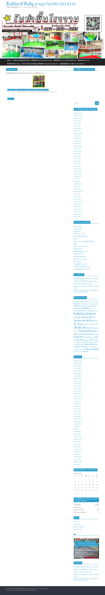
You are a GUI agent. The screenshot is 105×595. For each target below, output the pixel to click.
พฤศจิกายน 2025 (78, 113)
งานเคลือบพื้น (83, 306)
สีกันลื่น (75, 351)
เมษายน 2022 (77, 148)
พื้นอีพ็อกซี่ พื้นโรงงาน (92, 334)
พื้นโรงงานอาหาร (78, 261)
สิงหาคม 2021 (77, 156)
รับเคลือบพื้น (83, 347)
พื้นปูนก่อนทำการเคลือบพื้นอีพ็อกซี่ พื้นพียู (25, 89)
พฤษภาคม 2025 (78, 115)
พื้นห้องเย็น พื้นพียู (91, 324)
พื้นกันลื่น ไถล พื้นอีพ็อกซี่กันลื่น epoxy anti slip (85, 281)
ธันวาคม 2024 (77, 121)
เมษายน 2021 (77, 163)
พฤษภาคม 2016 (78, 204)
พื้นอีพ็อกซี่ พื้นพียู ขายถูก (23, 92)
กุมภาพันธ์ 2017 (78, 184)
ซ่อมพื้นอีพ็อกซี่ (85, 308)
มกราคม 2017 (77, 186)
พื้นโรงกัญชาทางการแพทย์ (80, 259)
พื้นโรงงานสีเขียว (82, 342)
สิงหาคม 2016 (77, 199)
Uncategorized (11, 89)
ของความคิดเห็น (79, 527)
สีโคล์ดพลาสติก (80, 351)
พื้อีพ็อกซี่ (87, 344)
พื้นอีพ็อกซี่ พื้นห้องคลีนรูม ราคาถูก (49, 92)
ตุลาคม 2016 (77, 194)
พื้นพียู (75, 244)
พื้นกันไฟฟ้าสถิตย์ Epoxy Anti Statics (83, 283)
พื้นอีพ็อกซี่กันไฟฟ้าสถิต (79, 256)
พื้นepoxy (86, 311)
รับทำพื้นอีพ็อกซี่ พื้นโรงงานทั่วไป (82, 269)
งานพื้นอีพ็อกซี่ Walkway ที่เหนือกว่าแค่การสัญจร (86, 278)
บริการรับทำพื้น (79, 311)
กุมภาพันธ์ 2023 (78, 138)
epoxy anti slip (77, 226)
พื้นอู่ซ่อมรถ (86, 340)
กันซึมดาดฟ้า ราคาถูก (79, 234)
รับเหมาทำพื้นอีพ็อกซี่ (91, 347)
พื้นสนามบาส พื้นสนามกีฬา (80, 246)
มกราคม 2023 (77, 141)
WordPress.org (77, 529)
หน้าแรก (9, 60)
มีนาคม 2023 (77, 136)
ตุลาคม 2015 (77, 216)
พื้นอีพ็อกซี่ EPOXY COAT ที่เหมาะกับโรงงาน (65, 60)
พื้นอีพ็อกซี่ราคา (90, 337)
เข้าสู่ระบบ (76, 522)
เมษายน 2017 (77, 179)
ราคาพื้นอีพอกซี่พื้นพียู (91, 349)
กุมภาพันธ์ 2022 (78, 151)
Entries (77, 524)
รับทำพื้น (93, 344)
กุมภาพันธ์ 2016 (78, 209)
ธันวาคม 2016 (77, 189)
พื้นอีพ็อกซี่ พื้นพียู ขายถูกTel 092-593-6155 (41, 3)
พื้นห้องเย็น (85, 324)
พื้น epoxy (92, 311)
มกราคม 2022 (77, 153)
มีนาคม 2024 (77, 126)
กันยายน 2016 (77, 196)
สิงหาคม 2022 (77, 143)
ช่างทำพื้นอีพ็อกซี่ (91, 306)
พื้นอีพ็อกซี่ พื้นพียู (78, 249)
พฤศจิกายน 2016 (78, 191)
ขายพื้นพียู (92, 304)
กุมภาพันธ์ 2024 (78, 128)
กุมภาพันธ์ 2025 (78, 118)
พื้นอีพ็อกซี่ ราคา (80, 337)
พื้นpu (97, 311)
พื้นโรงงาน (93, 340)
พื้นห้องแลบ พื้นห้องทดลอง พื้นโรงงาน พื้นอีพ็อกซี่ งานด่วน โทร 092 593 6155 (32, 60)
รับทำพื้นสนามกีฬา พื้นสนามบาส (82, 266)
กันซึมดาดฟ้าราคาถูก (85, 304)
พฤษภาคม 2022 (78, 146)
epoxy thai (77, 302)
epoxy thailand (84, 301)
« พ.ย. (76, 493)
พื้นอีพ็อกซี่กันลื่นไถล (79, 254)
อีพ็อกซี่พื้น (86, 351)
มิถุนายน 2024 (77, 123)
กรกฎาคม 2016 (77, 201)
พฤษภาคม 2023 (78, 133)
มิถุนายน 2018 (77, 171)
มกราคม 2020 (77, 166)
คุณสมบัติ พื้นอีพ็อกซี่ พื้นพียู (80, 236)
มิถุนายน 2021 (77, 161)
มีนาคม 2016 (77, 206)
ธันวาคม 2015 (77, 211)
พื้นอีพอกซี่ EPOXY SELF (83, 60)
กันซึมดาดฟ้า (77, 231)
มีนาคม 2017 (77, 181)
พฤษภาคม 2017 (78, 176)
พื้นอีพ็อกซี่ (39, 92)
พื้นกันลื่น (76, 239)
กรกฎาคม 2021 (77, 158)
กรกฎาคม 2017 (77, 174)
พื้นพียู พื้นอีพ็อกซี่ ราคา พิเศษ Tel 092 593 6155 (72, 64)
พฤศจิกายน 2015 (78, 214)
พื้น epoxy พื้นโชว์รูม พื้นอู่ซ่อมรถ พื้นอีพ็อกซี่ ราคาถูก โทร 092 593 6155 (40, 64)
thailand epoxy (92, 301)
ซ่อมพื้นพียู (77, 308)
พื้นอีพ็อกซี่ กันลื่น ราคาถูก (13, 64)
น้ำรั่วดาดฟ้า (92, 308)
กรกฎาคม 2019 (77, 168)
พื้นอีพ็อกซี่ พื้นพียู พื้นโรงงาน (42, 89)
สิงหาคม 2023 (77, 131)
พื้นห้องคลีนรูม (34, 92)
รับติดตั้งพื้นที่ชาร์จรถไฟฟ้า (80, 264)
